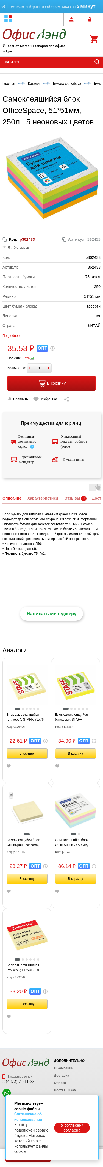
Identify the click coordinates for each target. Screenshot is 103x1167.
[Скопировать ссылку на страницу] (66, 399)
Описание (11, 498)
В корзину (51, 383)
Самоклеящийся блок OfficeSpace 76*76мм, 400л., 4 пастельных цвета (75, 842)
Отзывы (72, 498)
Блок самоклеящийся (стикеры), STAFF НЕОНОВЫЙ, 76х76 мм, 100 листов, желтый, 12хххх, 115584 (73, 717)
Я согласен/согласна (72, 1128)
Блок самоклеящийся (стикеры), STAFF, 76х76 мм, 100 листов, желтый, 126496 (25, 717)
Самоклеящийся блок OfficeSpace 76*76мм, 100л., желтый (23, 842)
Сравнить (17, 399)
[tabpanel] (27, 685)
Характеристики (42, 498)
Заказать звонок (17, 1077)
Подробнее (11, 336)
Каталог (12, 62)
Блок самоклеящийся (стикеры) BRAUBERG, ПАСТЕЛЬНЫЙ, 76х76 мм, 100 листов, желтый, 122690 (27, 968)
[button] (8, 19)
